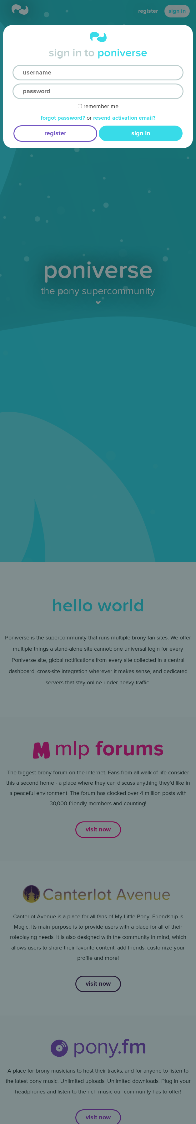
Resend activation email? (124, 117)
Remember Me (98, 106)
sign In (140, 133)
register (55, 133)
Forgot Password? (63, 117)
